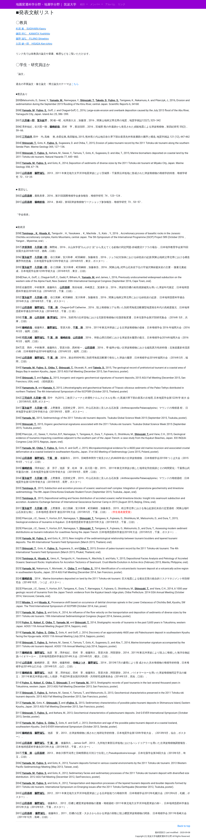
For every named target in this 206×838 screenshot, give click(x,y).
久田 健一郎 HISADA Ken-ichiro (34, 43)
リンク (121, 4)
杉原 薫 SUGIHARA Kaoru (31, 28)
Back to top (184, 826)
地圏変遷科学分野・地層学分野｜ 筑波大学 (46, 4)
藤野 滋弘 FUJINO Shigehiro (32, 38)
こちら (75, 84)
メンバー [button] (95, 4)
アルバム (110, 4)
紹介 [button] (83, 4)
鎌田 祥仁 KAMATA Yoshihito (33, 33)
